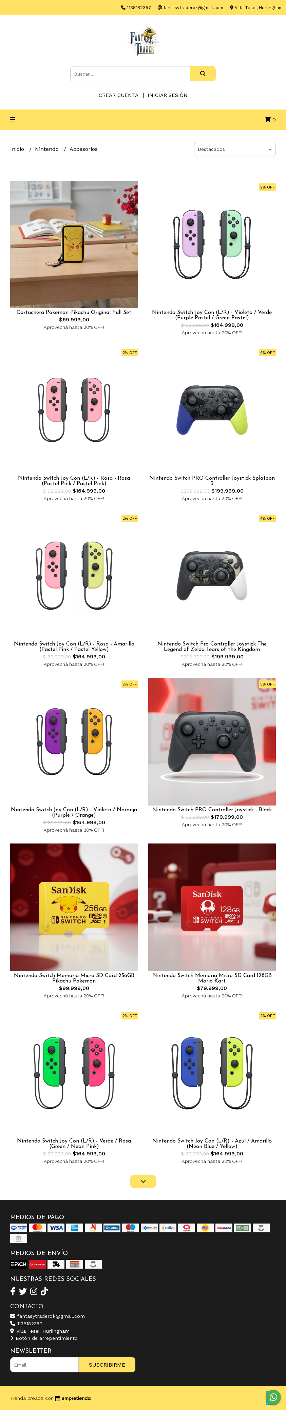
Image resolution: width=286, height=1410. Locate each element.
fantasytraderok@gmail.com (47, 1316)
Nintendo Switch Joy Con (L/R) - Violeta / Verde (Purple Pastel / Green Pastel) (212, 315)
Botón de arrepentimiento (44, 1338)
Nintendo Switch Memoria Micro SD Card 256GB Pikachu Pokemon (74, 978)
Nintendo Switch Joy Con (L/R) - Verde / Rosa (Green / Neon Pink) (74, 1143)
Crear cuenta (118, 95)
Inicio (18, 149)
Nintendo (47, 149)
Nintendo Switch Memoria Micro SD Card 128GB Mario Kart (212, 978)
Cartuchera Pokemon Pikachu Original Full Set (74, 312)
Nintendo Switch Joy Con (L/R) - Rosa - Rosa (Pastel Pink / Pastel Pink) (74, 481)
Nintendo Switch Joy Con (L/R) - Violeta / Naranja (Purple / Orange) (74, 812)
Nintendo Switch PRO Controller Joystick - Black (212, 810)
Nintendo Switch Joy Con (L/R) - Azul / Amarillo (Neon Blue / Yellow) (212, 1143)
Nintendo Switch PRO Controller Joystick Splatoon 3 (212, 481)
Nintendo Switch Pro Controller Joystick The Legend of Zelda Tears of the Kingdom (212, 646)
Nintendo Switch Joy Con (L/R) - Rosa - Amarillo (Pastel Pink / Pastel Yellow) (74, 646)
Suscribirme (107, 1365)
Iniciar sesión (168, 95)
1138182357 (26, 1323)
